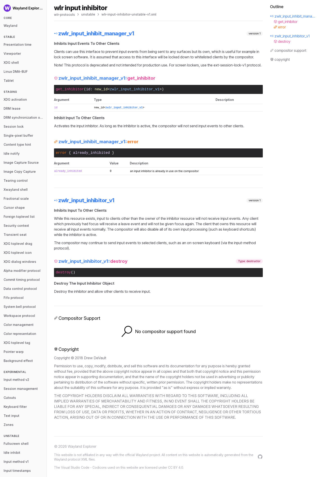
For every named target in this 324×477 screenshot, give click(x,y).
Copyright (66, 349)
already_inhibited (91, 153)
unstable (88, 14)
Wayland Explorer (82, 446)
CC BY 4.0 (175, 467)
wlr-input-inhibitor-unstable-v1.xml (128, 14)
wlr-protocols (64, 14)
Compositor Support (77, 318)
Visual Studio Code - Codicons (84, 467)
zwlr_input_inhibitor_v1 (135, 89)
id (88, 89)
